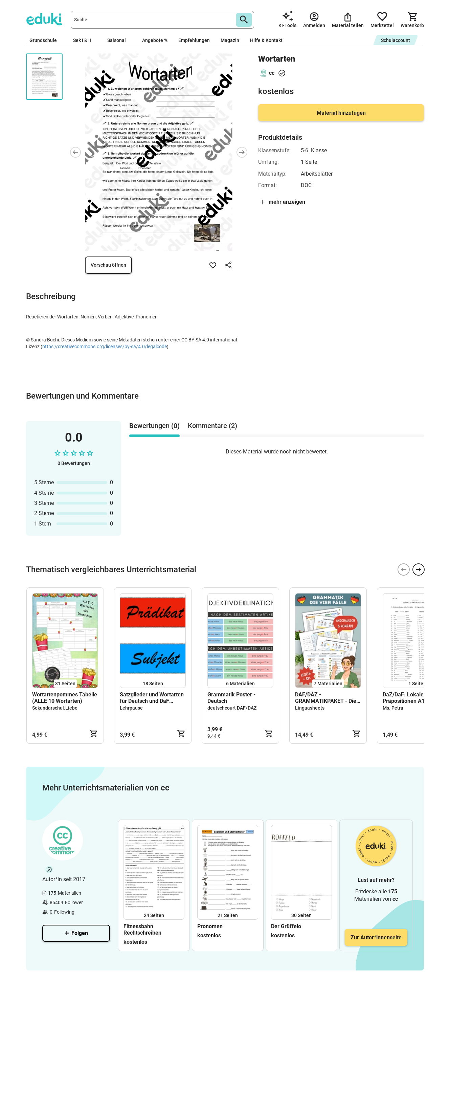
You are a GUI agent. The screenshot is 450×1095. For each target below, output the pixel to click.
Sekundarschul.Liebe (54, 708)
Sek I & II (84, 40)
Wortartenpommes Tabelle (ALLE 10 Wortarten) (64, 697)
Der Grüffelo (286, 926)
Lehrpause (131, 708)
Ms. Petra (393, 708)
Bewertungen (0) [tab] (154, 426)
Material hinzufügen (341, 113)
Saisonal (119, 40)
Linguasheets (309, 708)
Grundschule (45, 40)
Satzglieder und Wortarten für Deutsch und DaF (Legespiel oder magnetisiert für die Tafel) (152, 697)
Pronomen (210, 926)
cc (271, 73)
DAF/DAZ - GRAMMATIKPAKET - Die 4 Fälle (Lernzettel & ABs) (328, 697)
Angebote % (154, 40)
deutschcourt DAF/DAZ (231, 708)
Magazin (230, 40)
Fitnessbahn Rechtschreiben (142, 929)
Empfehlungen (194, 40)
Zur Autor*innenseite (376, 937)
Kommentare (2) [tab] (212, 426)
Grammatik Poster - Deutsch (231, 697)
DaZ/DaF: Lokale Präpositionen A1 (404, 697)
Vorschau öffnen (108, 265)
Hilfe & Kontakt (266, 40)
